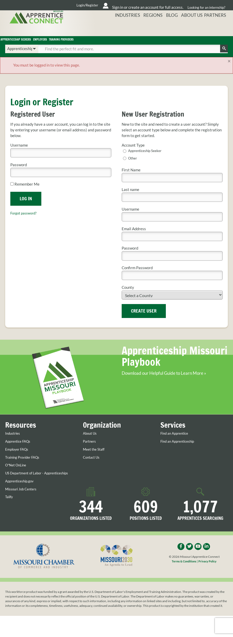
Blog (180, 29)
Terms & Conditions (183, 573)
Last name (130, 196)
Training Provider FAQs (25, 464)
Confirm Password (137, 275)
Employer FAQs (18, 456)
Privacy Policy (208, 573)
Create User (144, 317)
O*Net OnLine (17, 472)
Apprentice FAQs (19, 448)
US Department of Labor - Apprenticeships (27, 482)
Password (18, 171)
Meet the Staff (95, 456)
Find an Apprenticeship (179, 448)
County (128, 294)
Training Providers (142, 43)
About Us (197, 29)
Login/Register (44, 5)
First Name (131, 177)
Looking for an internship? (206, 5)
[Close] (229, 67)
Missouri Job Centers (23, 500)
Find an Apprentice (176, 440)
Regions (164, 29)
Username (19, 152)
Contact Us (92, 464)
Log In (26, 205)
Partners (218, 29)
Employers (92, 43)
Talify (9, 508)
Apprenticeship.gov (21, 492)
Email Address (134, 236)
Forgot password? (25, 220)
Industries (143, 29)
